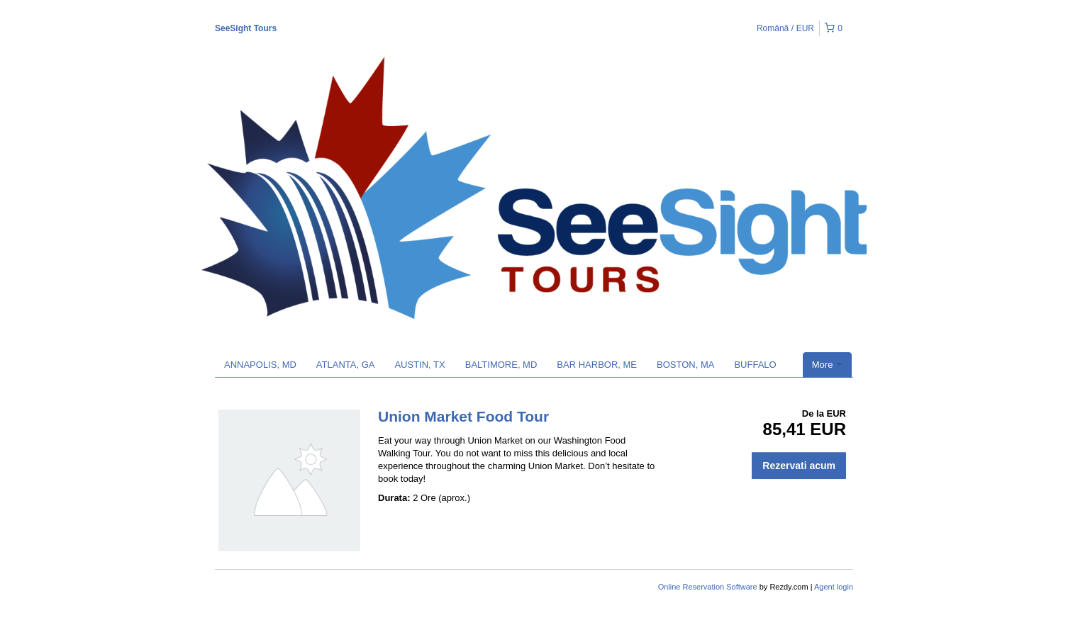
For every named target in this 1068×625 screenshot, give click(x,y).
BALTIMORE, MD (501, 364)
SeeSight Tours (246, 28)
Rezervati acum (798, 465)
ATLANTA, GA (345, 364)
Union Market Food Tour (463, 416)
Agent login (833, 586)
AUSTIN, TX (419, 364)
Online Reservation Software (707, 586)
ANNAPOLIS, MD (260, 364)
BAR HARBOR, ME (597, 364)
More (827, 364)
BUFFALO (755, 364)
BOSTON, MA (685, 364)
